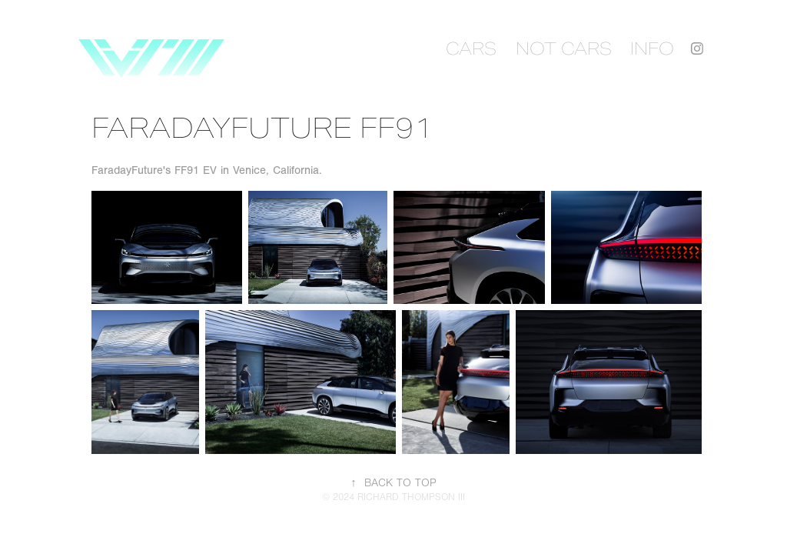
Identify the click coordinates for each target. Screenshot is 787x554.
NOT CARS (564, 48)
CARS (471, 48)
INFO (652, 48)
